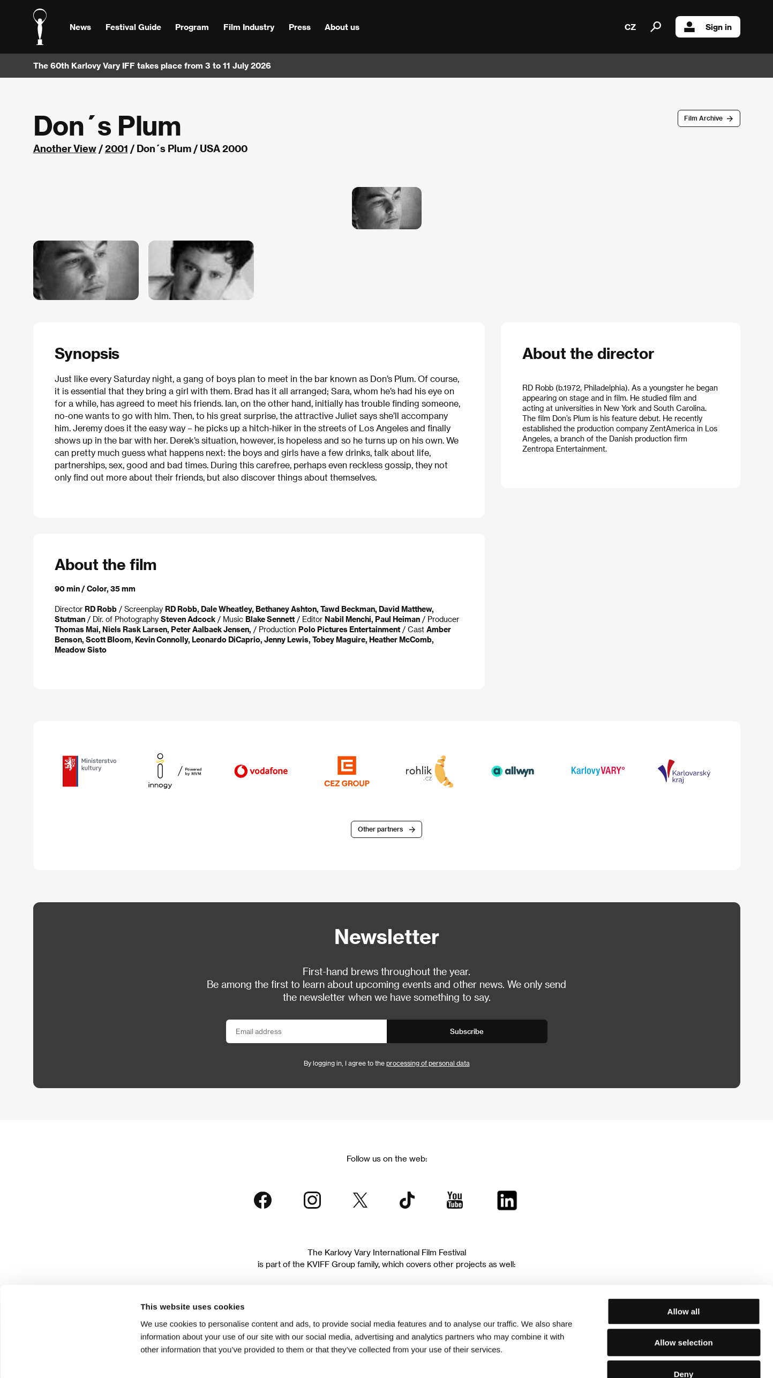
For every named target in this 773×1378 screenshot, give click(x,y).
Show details (559, 1356)
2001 (116, 148)
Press (300, 27)
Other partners (380, 829)
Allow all (683, 1247)
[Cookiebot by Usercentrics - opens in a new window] (69, 1357)
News (80, 27)
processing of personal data (428, 1063)
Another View (64, 148)
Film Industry (248, 27)
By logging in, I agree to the (387, 1063)
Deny (684, 1309)
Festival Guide (133, 27)
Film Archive (703, 118)
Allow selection (683, 1278)
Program (192, 27)
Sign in (708, 26)
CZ (630, 27)
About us (342, 27)
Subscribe (467, 1031)
